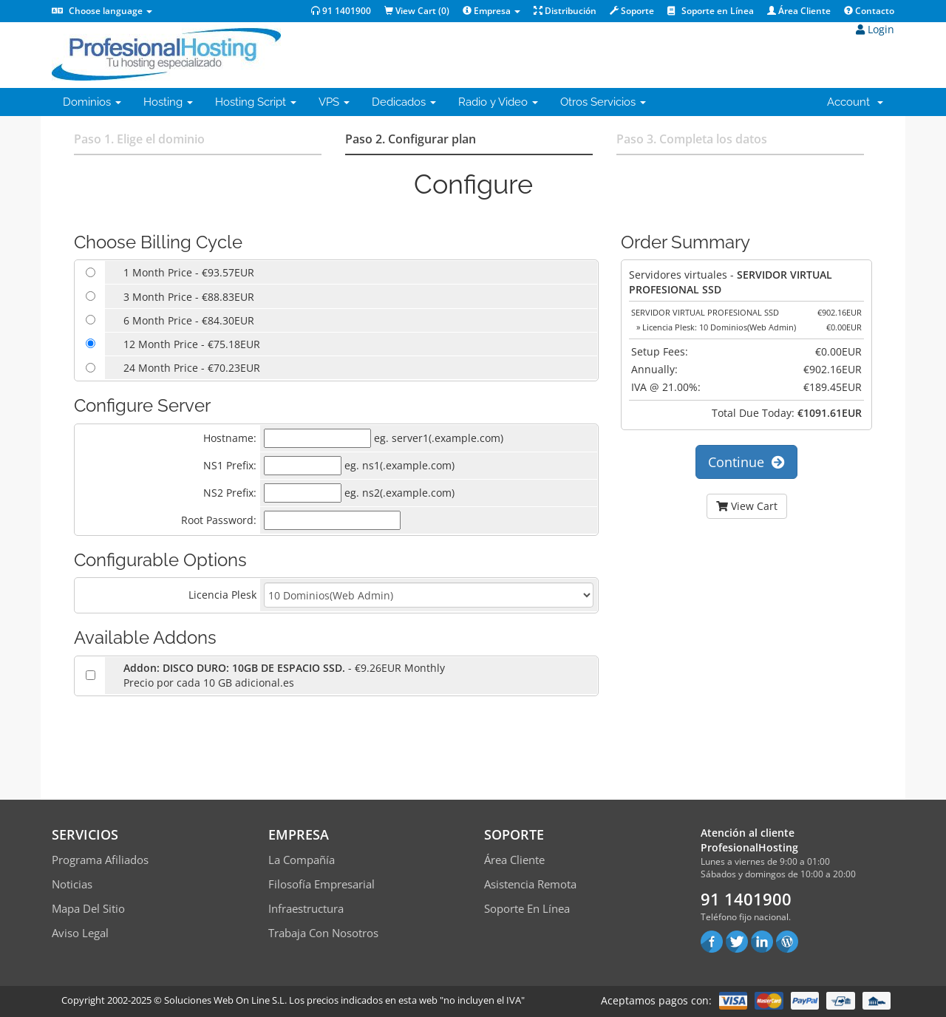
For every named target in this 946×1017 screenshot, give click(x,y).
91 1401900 (341, 10)
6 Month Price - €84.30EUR (188, 320)
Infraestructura (306, 908)
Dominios (92, 102)
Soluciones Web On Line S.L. (225, 1000)
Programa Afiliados (100, 859)
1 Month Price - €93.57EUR (188, 272)
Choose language (102, 10)
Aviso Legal (80, 932)
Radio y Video (498, 102)
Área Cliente (799, 10)
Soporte (632, 10)
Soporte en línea (527, 908)
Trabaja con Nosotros (323, 932)
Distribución (565, 10)
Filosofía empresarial (321, 884)
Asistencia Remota (530, 884)
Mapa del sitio (88, 908)
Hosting (168, 102)
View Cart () (416, 10)
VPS (334, 102)
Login (875, 29)
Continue (746, 462)
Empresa (491, 10)
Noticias (72, 884)
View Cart (746, 506)
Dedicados (404, 102)
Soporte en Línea (710, 10)
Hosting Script (255, 102)
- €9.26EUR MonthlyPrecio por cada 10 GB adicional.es (284, 675)
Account (855, 102)
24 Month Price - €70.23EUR (191, 368)
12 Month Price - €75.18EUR (191, 344)
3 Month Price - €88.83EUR (188, 297)
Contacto (869, 10)
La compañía (301, 859)
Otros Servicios (603, 102)
